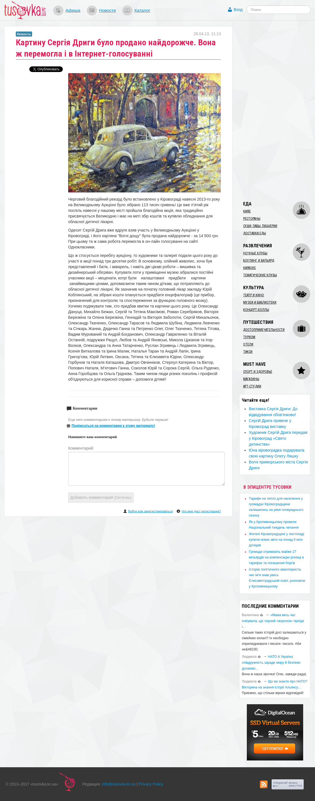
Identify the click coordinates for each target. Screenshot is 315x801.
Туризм (249, 337)
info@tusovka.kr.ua (119, 784)
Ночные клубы (255, 253)
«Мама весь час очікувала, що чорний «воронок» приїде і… (273, 621)
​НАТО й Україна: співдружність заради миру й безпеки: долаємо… (271, 662)
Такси (247, 352)
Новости (107, 10)
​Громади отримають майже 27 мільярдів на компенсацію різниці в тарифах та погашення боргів (276, 557)
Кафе (247, 211)
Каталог (142, 10)
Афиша (72, 10)
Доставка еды (254, 233)
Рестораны (251, 219)
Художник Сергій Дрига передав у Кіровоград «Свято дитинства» (278, 438)
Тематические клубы (260, 275)
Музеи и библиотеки (259, 302)
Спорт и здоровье (257, 372)
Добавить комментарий (101, 497)
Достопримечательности (264, 330)
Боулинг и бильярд (258, 260)
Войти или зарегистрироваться (150, 511)
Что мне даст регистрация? (201, 511)
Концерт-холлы (256, 310)
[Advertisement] (277, 110)
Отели (248, 344)
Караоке (249, 268)
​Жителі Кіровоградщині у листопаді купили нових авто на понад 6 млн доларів (276, 539)
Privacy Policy (151, 784)
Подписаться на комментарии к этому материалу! (113, 426)
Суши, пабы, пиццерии (260, 226)
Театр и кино (253, 295)
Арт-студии (252, 386)
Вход (238, 9)
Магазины (251, 379)
